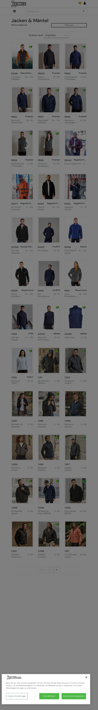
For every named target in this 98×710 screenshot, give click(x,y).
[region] (45, 689)
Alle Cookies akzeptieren (73, 696)
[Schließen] (86, 677)
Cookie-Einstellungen (17, 696)
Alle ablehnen (49, 696)
